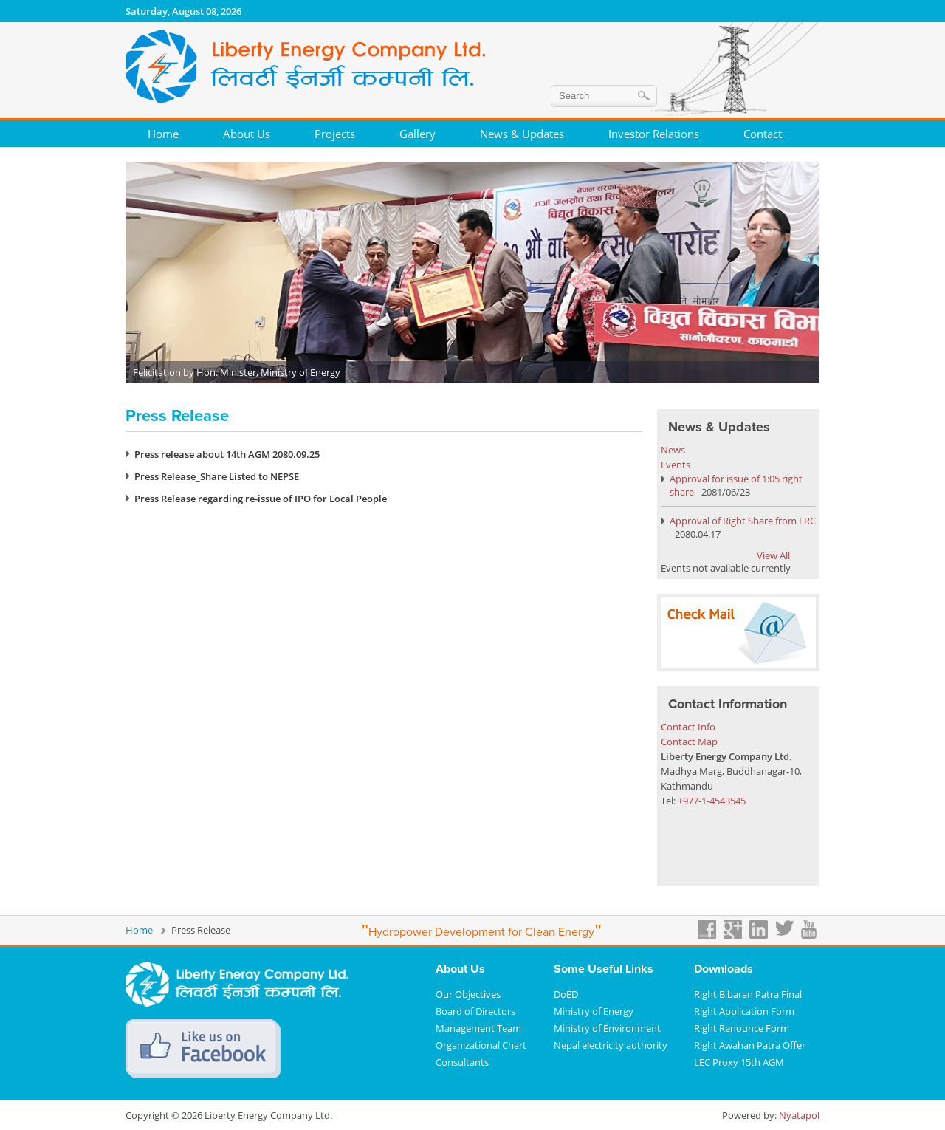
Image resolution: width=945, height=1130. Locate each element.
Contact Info (688, 726)
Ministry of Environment (607, 1028)
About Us (246, 133)
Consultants (462, 1062)
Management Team (478, 1028)
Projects (335, 133)
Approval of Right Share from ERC (743, 520)
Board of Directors (475, 1011)
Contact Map (689, 741)
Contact (762, 133)
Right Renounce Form (741, 1028)
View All (773, 555)
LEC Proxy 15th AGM (739, 1062)
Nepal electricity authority (610, 1045)
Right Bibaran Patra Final (748, 994)
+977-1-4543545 (712, 800)
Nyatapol (799, 1115)
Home (163, 133)
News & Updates (522, 133)
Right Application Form (744, 1011)
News (673, 449)
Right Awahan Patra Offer (749, 1045)
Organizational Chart (481, 1045)
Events (675, 464)
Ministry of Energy (593, 1011)
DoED (566, 994)
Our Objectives (468, 994)
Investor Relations (653, 133)
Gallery (417, 133)
